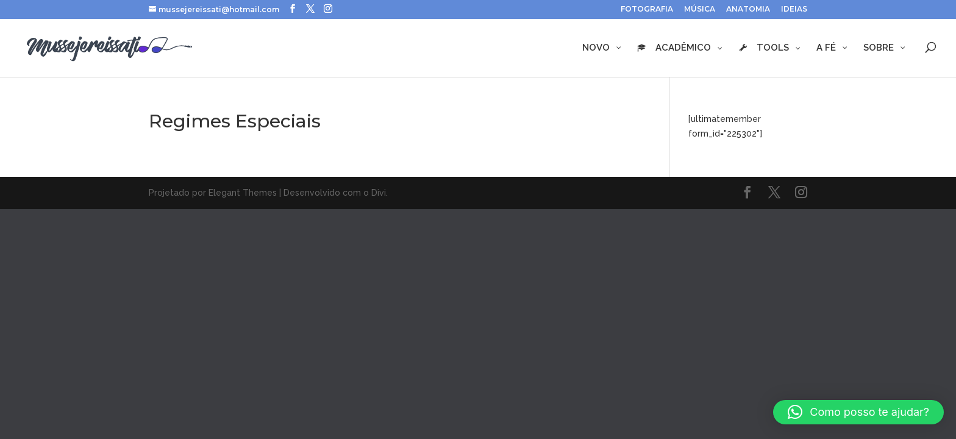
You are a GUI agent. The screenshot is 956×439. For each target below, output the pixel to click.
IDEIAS (794, 9)
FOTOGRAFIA (647, 9)
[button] (858, 412)
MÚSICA (699, 9)
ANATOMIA (748, 9)
